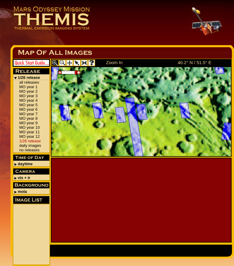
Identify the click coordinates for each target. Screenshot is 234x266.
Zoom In (114, 62)
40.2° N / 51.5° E (194, 62)
